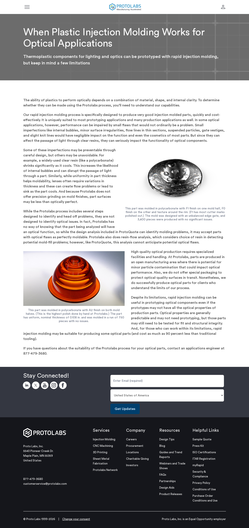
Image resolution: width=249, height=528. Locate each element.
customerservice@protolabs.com (45, 483)
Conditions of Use (204, 489)
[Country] (167, 395)
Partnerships (167, 481)
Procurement (134, 445)
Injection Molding (104, 439)
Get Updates (125, 409)
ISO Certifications (204, 452)
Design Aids (166, 487)
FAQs (162, 474)
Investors (132, 465)
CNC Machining (103, 445)
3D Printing (100, 452)
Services (101, 430)
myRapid (198, 465)
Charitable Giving (137, 458)
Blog (162, 445)
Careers (131, 439)
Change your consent (76, 519)
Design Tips (166, 439)
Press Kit (198, 445)
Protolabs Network (105, 470)
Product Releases (170, 494)
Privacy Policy (201, 482)
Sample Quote (202, 439)
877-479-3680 (33, 479)
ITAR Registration (204, 458)
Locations (132, 452)
